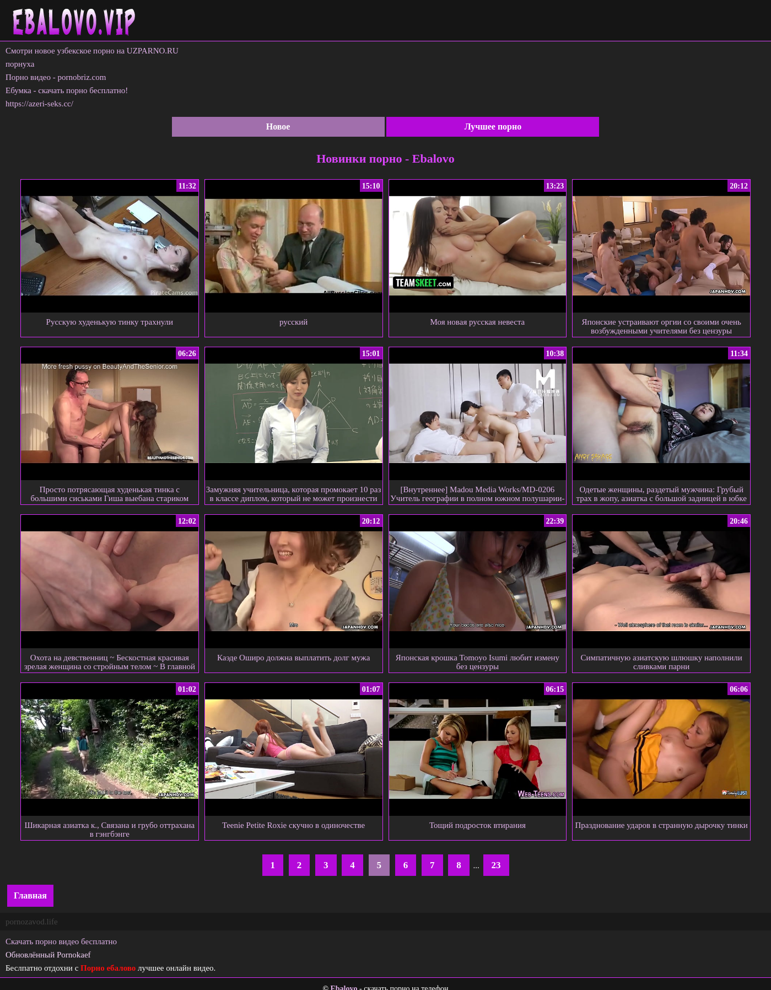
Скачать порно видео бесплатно (61, 941)
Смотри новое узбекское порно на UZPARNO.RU (92, 50)
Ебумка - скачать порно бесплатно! (67, 90)
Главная (30, 895)
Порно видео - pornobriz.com (56, 77)
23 (496, 865)
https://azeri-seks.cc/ (39, 103)
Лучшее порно (493, 126)
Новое (278, 126)
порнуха (20, 64)
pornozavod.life (32, 921)
